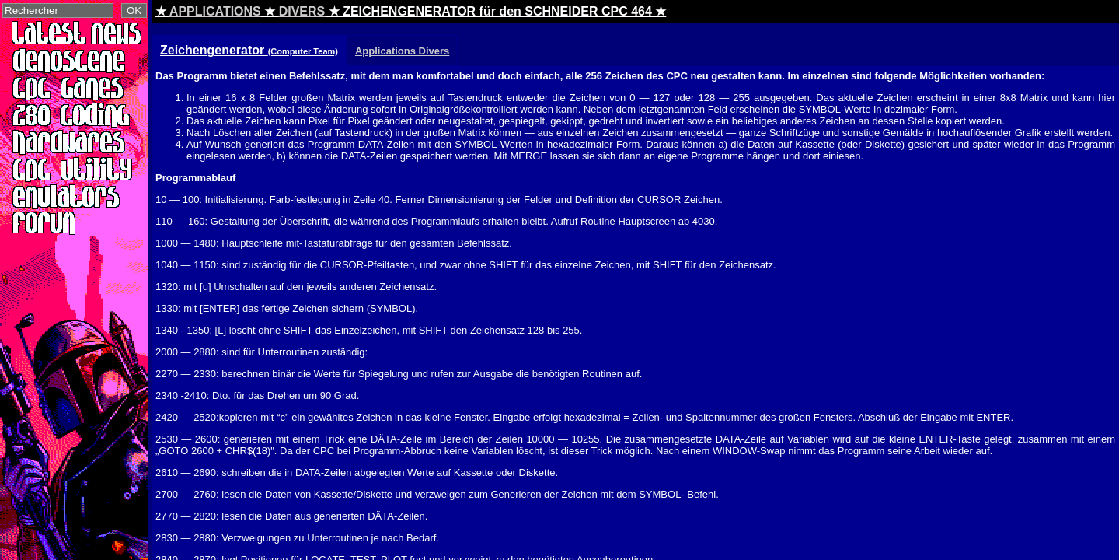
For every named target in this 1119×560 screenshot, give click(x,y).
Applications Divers (402, 51)
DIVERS (302, 11)
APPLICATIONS (215, 11)
